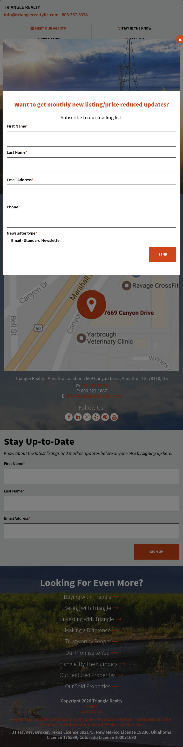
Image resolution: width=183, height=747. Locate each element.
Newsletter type (22, 233)
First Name (17, 126)
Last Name (17, 152)
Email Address (20, 180)
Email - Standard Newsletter (36, 240)
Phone (13, 207)
